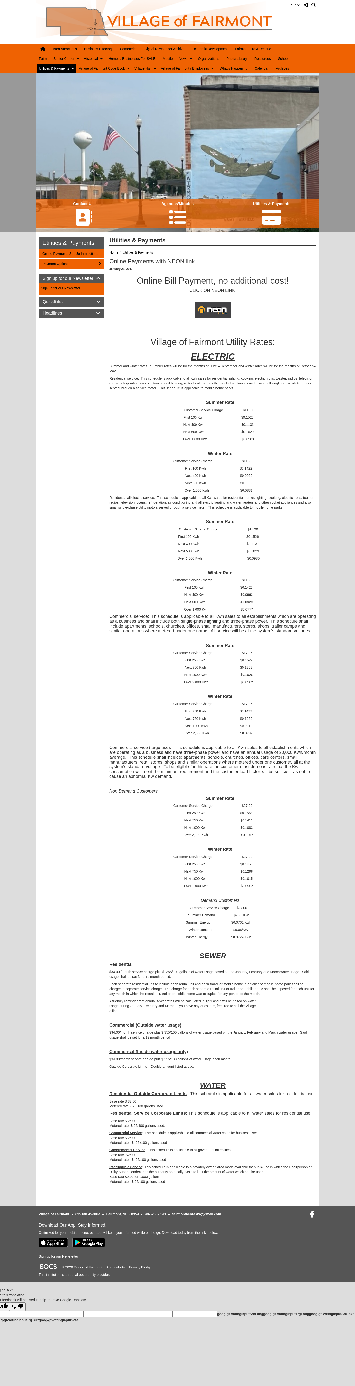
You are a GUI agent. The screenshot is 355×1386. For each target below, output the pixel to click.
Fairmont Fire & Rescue (253, 49)
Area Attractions (65, 49)
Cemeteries (128, 49)
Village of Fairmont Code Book (102, 68)
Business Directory (98, 49)
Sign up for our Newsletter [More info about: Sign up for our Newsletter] (60, 288)
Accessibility (115, 1267)
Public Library (236, 59)
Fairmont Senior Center (57, 59)
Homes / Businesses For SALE (132, 59)
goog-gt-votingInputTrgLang (286, 1314)
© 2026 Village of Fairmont (82, 1267)
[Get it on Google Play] (88, 1242)
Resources (262, 59)
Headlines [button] (58, 313)
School (283, 59)
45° (295, 5)
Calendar (262, 68)
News (183, 59)
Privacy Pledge (140, 1267)
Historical (91, 59)
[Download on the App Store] (53, 1242)
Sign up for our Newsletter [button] (72, 278)
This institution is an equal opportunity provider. (74, 1275)
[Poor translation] (18, 1306)
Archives (282, 68)
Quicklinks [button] (58, 302)
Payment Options (55, 263)
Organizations (208, 59)
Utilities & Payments (54, 68)
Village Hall (142, 68)
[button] (78, 59)
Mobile (168, 59)
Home (113, 252)
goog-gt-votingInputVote (58, 1320)
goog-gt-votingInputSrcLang (240, 1314)
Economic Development (210, 49)
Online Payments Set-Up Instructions (70, 253)
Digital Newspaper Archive (164, 49)
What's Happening (233, 68)
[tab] (71, 278)
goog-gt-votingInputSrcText (331, 1314)
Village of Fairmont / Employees (185, 68)
